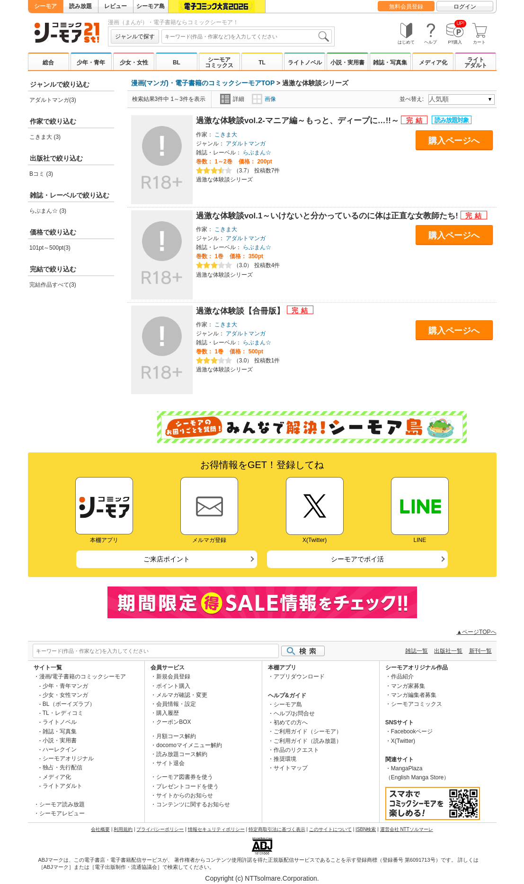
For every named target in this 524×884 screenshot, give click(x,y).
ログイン (464, 6)
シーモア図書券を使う (184, 777)
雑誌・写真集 (390, 62)
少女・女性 (134, 62)
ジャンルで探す (135, 36)
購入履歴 (167, 713)
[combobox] (246, 36)
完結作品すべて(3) (52, 284)
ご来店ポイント (166, 559)
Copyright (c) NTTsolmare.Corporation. (262, 878)
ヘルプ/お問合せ (294, 713)
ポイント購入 (173, 686)
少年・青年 (91, 62)
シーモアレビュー (62, 813)
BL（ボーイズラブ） (69, 704)
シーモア (45, 6)
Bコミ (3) (41, 174)
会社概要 (100, 829)
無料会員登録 (406, 6)
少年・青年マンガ (65, 686)
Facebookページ (412, 731)
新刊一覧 (480, 651)
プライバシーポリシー (160, 829)
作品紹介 (402, 676)
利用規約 (123, 829)
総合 (48, 62)
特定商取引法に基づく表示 (277, 829)
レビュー (115, 6)
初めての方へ (291, 722)
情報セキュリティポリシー (216, 829)
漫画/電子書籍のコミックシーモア (82, 676)
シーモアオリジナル (68, 758)
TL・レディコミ (63, 713)
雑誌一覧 (416, 651)
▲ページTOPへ (476, 632)
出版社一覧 (448, 651)
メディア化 (433, 62)
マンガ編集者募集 (413, 695)
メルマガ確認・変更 (181, 695)
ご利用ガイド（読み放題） (308, 741)
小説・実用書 (347, 62)
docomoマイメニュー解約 (189, 745)
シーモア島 (150, 6)
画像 (264, 99)
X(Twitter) (403, 741)
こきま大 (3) (45, 137)
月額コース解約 (176, 736)
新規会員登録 (173, 676)
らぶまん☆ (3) (47, 210)
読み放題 (80, 6)
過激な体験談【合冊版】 (241, 311)
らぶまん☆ (257, 152)
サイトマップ (291, 768)
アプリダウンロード (299, 676)
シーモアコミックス (219, 62)
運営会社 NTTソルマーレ (406, 829)
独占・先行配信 (62, 767)
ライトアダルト (475, 62)
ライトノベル (305, 62)
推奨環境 (285, 759)
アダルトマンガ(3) (52, 100)
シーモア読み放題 (62, 804)
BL (176, 62)
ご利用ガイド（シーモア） (308, 731)
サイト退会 (170, 763)
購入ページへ (454, 140)
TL (262, 62)
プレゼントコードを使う (187, 786)
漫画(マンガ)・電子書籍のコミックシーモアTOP (203, 83)
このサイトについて (330, 829)
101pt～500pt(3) (50, 247)
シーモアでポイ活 (357, 559)
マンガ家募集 (408, 686)
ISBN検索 (365, 829)
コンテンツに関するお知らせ (193, 804)
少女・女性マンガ (65, 695)
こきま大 (225, 134)
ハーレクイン (60, 749)
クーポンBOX (173, 722)
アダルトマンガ (246, 143)
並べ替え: (413, 99)
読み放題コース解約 (181, 754)
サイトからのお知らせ (184, 795)
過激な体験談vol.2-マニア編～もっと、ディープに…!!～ (298, 120)
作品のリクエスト (296, 750)
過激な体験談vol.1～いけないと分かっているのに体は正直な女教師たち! (328, 215)
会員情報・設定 (176, 704)
